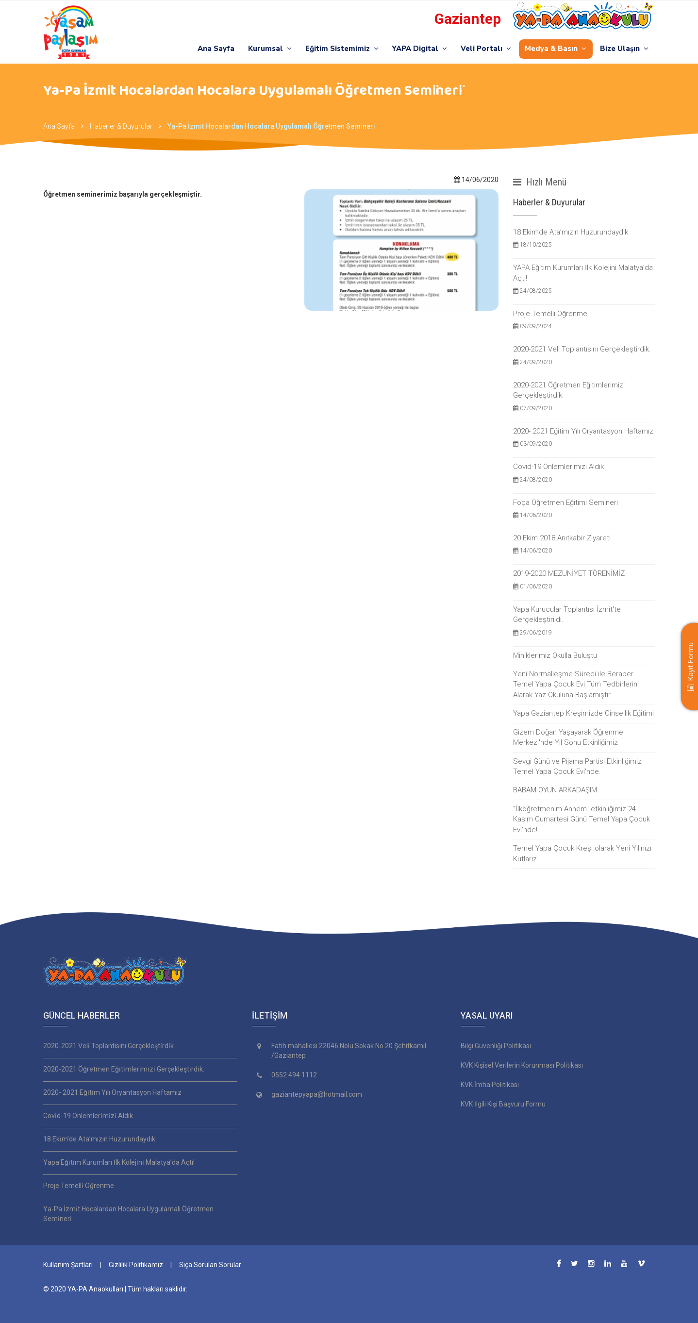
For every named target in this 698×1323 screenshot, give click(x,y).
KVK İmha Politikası (490, 1085)
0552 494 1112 (294, 1075)
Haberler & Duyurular (121, 126)
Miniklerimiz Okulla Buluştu (555, 655)
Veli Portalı (485, 49)
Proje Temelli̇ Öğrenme (78, 1185)
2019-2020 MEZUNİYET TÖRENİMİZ (584, 580)
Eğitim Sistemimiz (339, 49)
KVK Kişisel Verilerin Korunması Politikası (522, 1065)
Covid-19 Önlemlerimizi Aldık (584, 473)
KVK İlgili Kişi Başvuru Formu (503, 1104)
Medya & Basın (555, 49)
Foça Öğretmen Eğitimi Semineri (584, 509)
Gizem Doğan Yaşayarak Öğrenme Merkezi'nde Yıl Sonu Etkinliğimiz (568, 737)
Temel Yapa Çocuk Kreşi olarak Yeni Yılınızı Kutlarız (582, 853)
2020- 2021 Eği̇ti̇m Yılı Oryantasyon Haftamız (112, 1092)
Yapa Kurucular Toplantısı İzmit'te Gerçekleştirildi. (584, 621)
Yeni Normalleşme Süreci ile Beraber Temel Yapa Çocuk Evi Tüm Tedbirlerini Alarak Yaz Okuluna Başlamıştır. (576, 684)
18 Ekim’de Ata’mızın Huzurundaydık (584, 239)
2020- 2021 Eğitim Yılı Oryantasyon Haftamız (584, 438)
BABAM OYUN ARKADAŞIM (555, 790)
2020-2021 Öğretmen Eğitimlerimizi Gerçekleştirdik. (584, 397)
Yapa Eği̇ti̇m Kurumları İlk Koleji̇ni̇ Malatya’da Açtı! (119, 1162)
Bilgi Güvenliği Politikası (496, 1046)
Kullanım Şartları (68, 1265)
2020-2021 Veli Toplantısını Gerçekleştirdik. (584, 356)
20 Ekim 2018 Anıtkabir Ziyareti (584, 544)
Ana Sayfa (212, 49)
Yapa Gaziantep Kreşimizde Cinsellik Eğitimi (583, 713)
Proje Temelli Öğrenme (584, 320)
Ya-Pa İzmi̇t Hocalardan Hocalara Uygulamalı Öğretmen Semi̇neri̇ (271, 126)
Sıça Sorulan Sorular (210, 1265)
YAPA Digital (418, 49)
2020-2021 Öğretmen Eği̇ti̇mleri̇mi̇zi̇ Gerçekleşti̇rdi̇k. (123, 1069)
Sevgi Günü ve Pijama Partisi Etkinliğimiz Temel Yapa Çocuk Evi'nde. (577, 766)
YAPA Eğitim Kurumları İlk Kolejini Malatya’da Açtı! (584, 279)
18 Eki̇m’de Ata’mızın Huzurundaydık (99, 1139)
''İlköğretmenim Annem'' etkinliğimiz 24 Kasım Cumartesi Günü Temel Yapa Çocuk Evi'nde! (581, 819)
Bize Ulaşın (624, 49)
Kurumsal (267, 49)
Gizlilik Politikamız (136, 1265)
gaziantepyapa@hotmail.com (316, 1094)
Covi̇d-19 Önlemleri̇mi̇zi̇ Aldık (88, 1116)
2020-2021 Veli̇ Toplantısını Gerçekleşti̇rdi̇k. (109, 1046)
